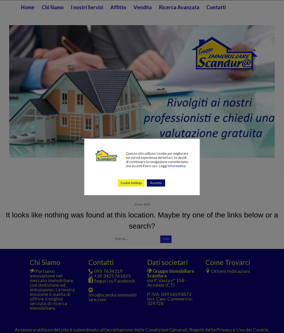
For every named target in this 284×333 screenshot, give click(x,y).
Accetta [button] (156, 183)
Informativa (177, 166)
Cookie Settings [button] (131, 183)
